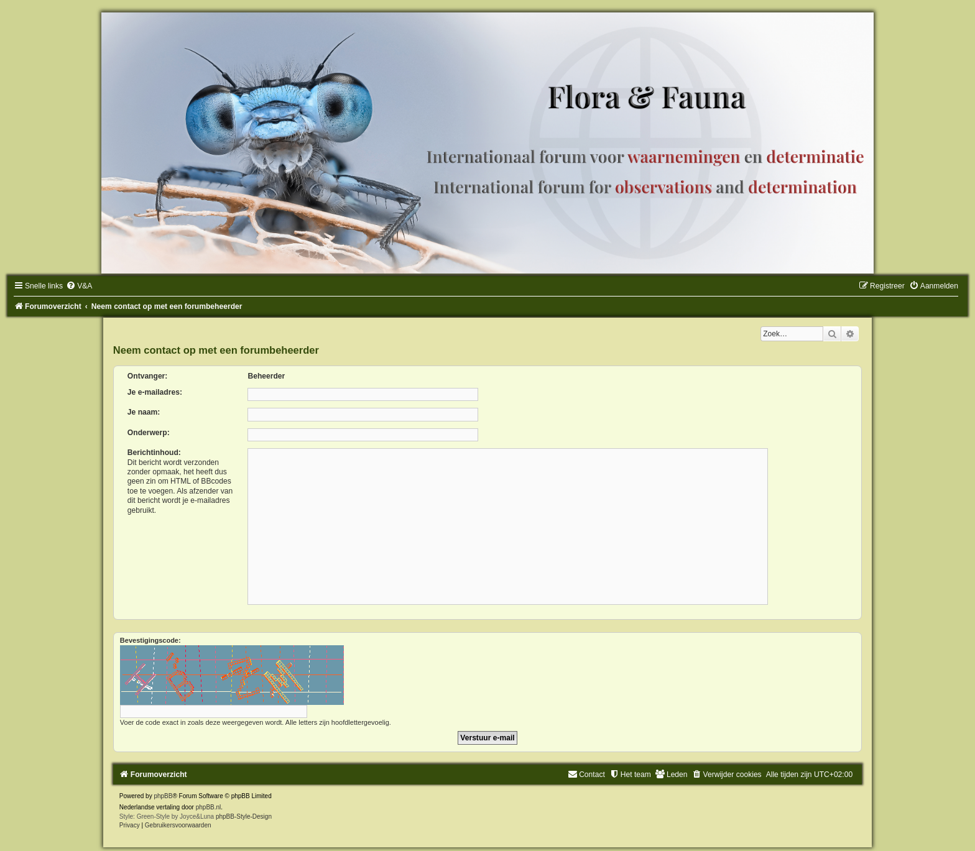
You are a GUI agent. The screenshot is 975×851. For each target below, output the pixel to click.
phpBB (163, 796)
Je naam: (143, 412)
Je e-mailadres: (154, 392)
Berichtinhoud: (154, 452)
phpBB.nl (208, 807)
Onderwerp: (148, 432)
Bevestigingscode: (150, 640)
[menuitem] (79, 286)
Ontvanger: (147, 376)
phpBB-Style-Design (244, 816)
